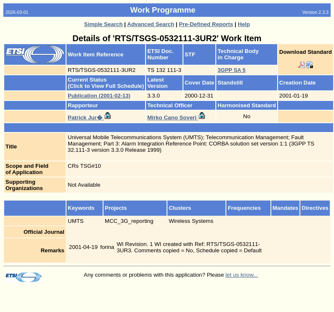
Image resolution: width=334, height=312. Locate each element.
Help (244, 24)
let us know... (241, 275)
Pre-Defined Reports (206, 24)
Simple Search (103, 24)
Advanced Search (150, 24)
